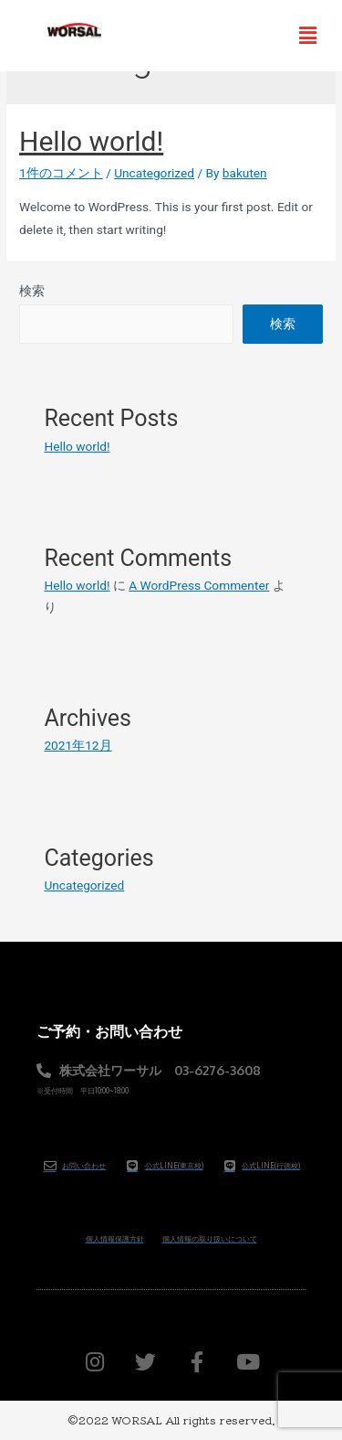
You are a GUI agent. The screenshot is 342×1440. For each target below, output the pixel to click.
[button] (308, 35)
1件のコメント (61, 172)
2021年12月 (77, 745)
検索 (32, 290)
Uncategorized (154, 172)
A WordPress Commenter (199, 585)
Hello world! (91, 141)
